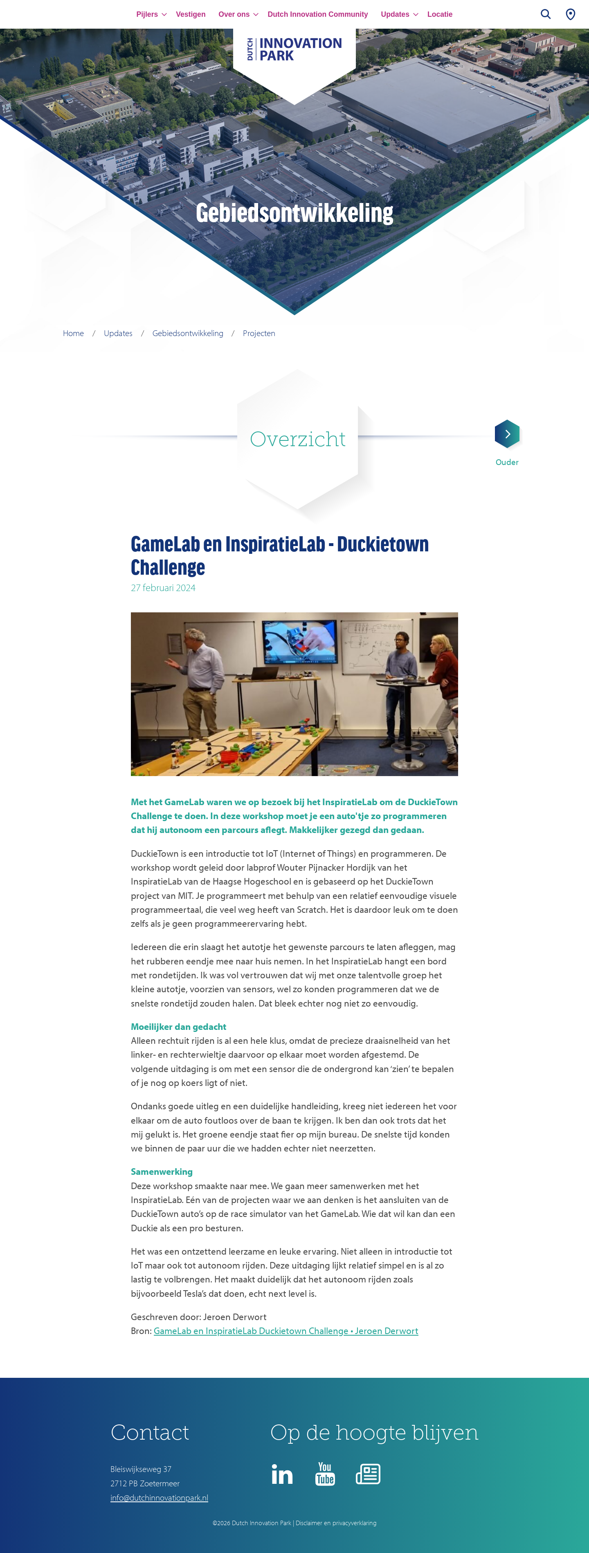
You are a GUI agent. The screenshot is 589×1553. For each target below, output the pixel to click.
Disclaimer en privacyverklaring (336, 1523)
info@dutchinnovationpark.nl (159, 1497)
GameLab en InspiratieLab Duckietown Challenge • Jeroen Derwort (286, 1330)
